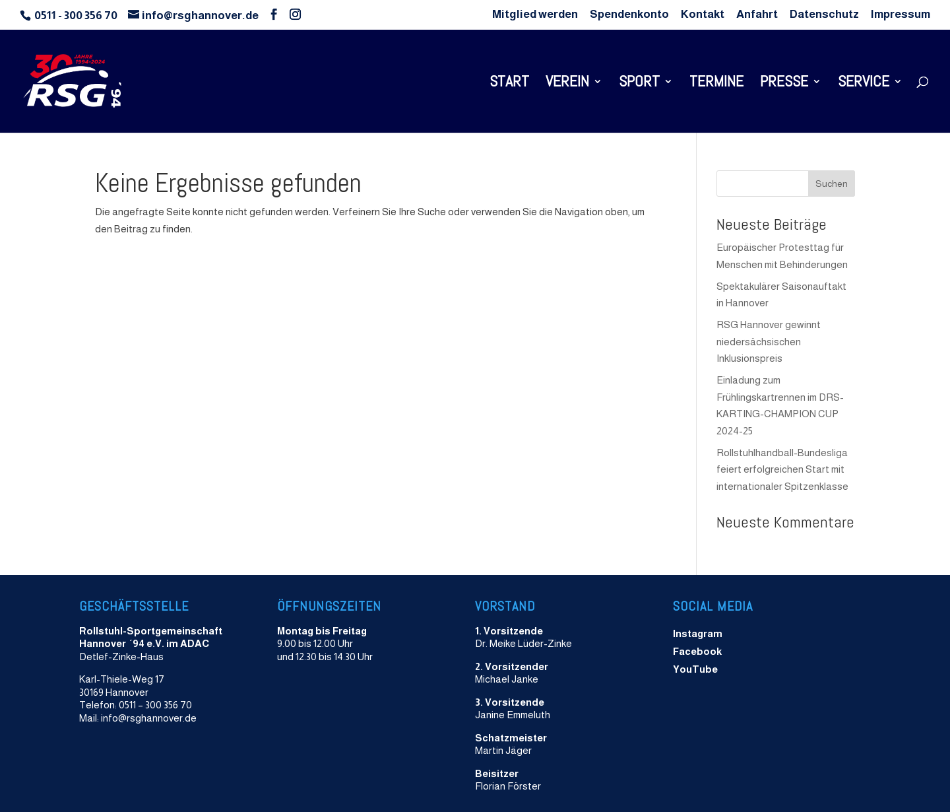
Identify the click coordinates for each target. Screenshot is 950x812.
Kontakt (702, 14)
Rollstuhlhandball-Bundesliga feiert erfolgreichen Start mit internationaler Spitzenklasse (782, 469)
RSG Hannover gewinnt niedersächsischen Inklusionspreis (768, 341)
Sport (639, 84)
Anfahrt (757, 14)
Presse (784, 84)
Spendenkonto (629, 14)
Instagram (697, 633)
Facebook (697, 651)
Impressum (900, 14)
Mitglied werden (535, 14)
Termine (716, 84)
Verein (567, 84)
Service (863, 84)
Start (509, 84)
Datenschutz (824, 14)
